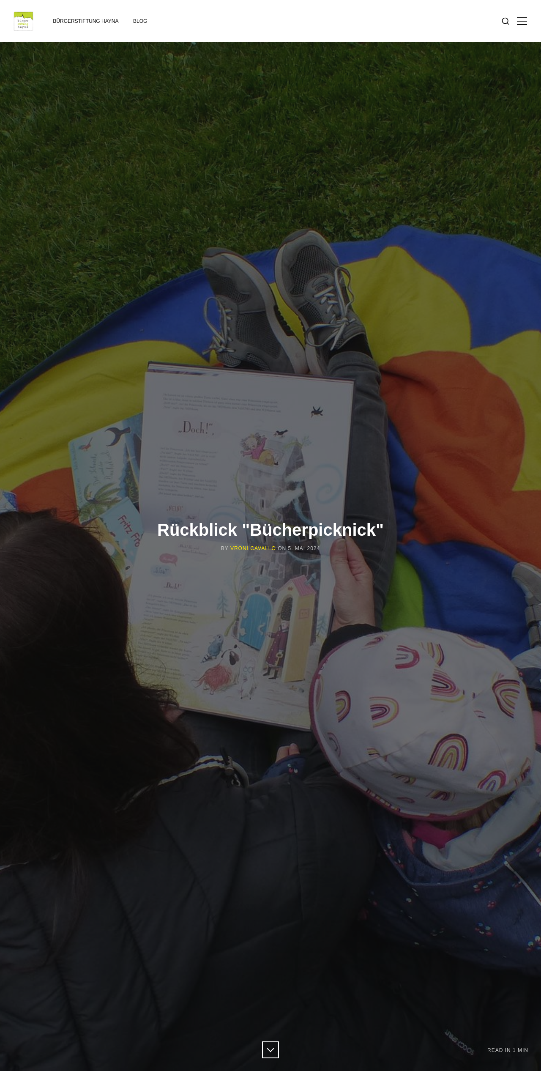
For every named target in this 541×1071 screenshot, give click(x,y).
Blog (140, 21)
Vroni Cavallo (253, 548)
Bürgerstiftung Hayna (85, 21)
